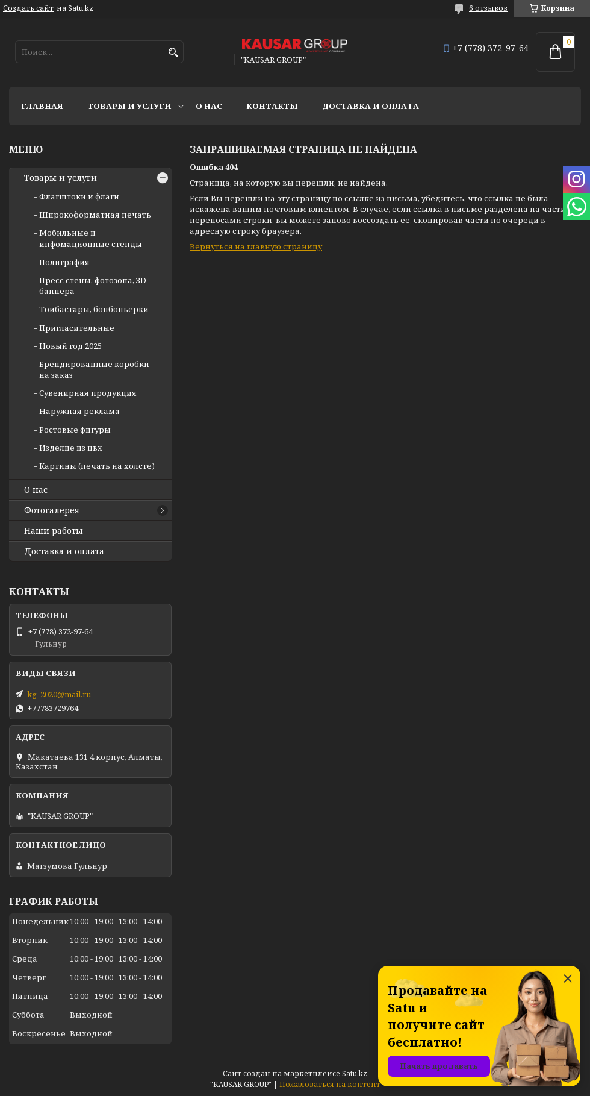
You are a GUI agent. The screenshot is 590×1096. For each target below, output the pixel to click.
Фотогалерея (51, 510)
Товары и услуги (129, 106)
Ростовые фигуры (75, 429)
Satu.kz (354, 1073)
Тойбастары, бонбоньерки (94, 309)
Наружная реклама (79, 411)
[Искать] (173, 52)
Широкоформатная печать (95, 214)
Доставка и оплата (370, 106)
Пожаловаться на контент (329, 1084)
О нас (209, 106)
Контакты (272, 106)
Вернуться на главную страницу (256, 246)
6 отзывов (488, 8)
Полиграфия (64, 262)
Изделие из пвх (70, 447)
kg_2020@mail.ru (59, 694)
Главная (42, 106)
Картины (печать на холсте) (97, 465)
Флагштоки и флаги (79, 196)
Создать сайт (28, 8)
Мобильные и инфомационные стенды (90, 238)
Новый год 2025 (70, 345)
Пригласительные (76, 327)
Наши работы (53, 530)
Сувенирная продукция (88, 392)
